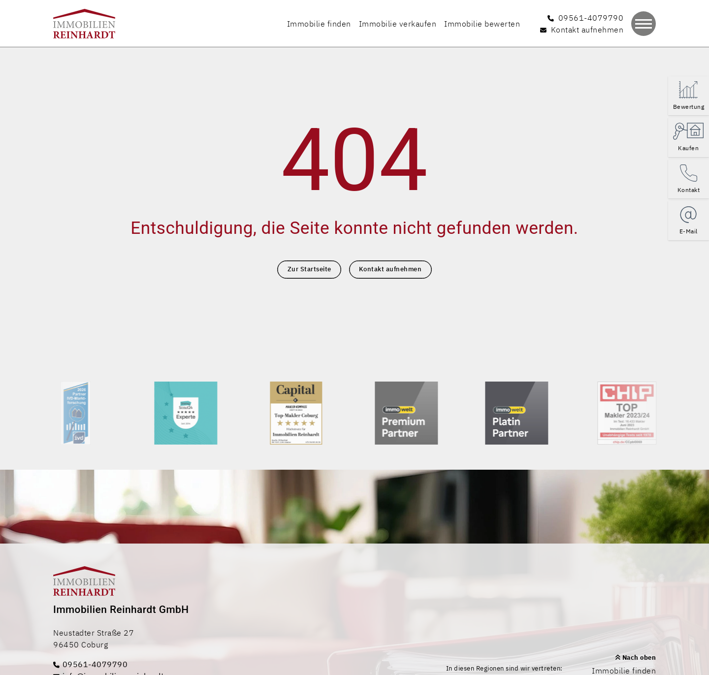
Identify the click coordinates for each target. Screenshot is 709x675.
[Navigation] (643, 23)
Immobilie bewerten (482, 24)
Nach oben (635, 657)
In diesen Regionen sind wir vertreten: (504, 668)
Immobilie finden (319, 24)
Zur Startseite (309, 269)
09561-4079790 (90, 664)
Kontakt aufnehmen (390, 269)
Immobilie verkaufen (398, 24)
